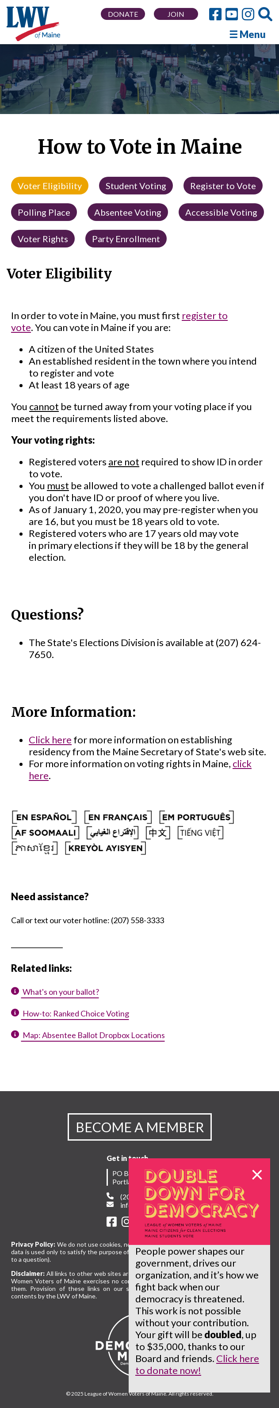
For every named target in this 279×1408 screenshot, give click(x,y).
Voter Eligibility (50, 185)
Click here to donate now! (197, 1364)
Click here (50, 740)
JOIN (176, 14)
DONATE (123, 14)
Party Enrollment (126, 238)
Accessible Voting (221, 212)
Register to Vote (223, 185)
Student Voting (136, 185)
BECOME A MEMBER (140, 1127)
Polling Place (44, 212)
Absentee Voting (127, 212)
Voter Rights (43, 238)
